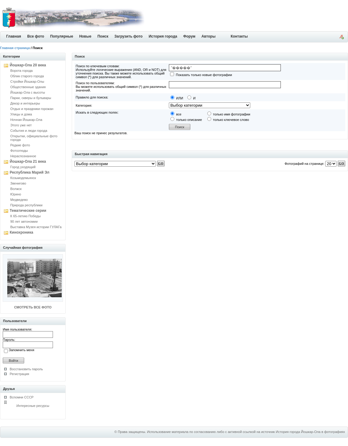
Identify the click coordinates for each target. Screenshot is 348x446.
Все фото (35, 36)
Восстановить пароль (26, 369)
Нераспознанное (23, 156)
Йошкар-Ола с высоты (27, 92)
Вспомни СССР (22, 397)
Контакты (239, 36)
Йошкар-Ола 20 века (28, 65)
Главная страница (15, 48)
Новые (85, 36)
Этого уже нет (21, 125)
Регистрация (19, 374)
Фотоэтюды (19, 150)
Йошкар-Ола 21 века (28, 161)
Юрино (15, 194)
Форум (189, 36)
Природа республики (26, 205)
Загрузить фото (128, 36)
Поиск (102, 36)
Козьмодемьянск (23, 178)
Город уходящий (22, 167)
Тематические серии (28, 210)
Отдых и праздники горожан (31, 109)
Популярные (61, 36)
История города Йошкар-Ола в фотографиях (310, 432)
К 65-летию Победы (25, 216)
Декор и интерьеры (25, 103)
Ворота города (21, 70)
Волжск (15, 189)
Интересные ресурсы (32, 406)
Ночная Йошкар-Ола (26, 119)
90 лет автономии (24, 221)
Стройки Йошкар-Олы (27, 81)
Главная (13, 36)
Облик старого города (27, 76)
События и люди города (28, 130)
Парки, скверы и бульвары (30, 98)
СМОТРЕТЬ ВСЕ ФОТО (32, 307)
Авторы (209, 36)
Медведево (19, 199)
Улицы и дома (21, 114)
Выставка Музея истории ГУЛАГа (35, 227)
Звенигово (18, 183)
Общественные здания (28, 87)
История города (163, 36)
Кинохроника (21, 232)
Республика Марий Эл (29, 172)
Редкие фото (20, 145)
